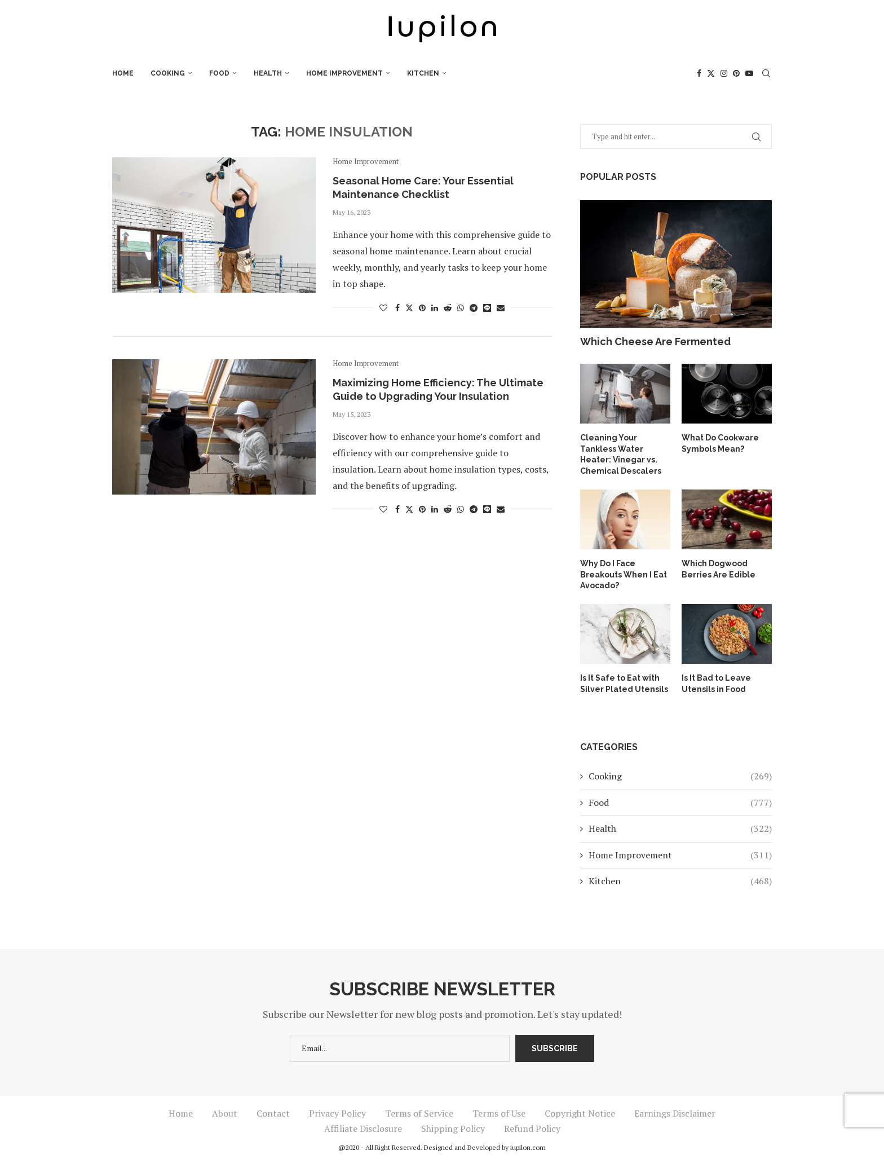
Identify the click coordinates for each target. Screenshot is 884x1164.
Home (123, 73)
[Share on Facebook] (397, 307)
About (224, 1113)
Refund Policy (532, 1128)
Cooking (168, 73)
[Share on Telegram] (474, 307)
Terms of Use (498, 1113)
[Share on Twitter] (409, 307)
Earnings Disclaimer (674, 1113)
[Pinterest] (736, 73)
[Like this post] (383, 307)
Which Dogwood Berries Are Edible (718, 569)
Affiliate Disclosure (363, 1128)
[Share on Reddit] (448, 307)
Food (219, 73)
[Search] (766, 73)
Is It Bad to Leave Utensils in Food (716, 683)
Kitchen (423, 73)
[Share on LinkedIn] (434, 307)
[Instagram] (724, 73)
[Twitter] (711, 73)
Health (268, 73)
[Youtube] (749, 73)
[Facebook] (699, 73)
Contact (273, 1113)
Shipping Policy (453, 1128)
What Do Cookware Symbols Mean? (720, 443)
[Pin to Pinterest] (422, 307)
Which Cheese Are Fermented (655, 341)
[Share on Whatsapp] (460, 307)
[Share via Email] (501, 307)
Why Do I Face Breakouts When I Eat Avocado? (623, 574)
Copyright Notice (580, 1113)
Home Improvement (344, 73)
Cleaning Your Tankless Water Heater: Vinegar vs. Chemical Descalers (620, 454)
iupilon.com (528, 1147)
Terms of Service (419, 1113)
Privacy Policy (337, 1113)
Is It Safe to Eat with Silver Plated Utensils (624, 683)
